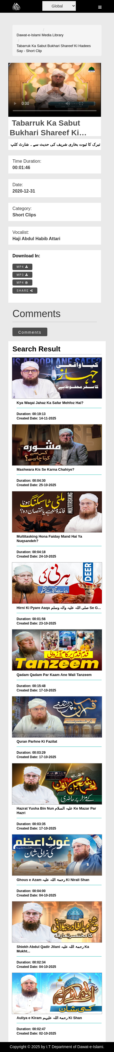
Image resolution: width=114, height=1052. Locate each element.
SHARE (25, 290)
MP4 (22, 266)
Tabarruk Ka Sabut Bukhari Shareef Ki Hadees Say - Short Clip (54, 48)
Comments (30, 332)
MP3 (22, 274)
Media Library (53, 35)
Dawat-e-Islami (29, 35)
